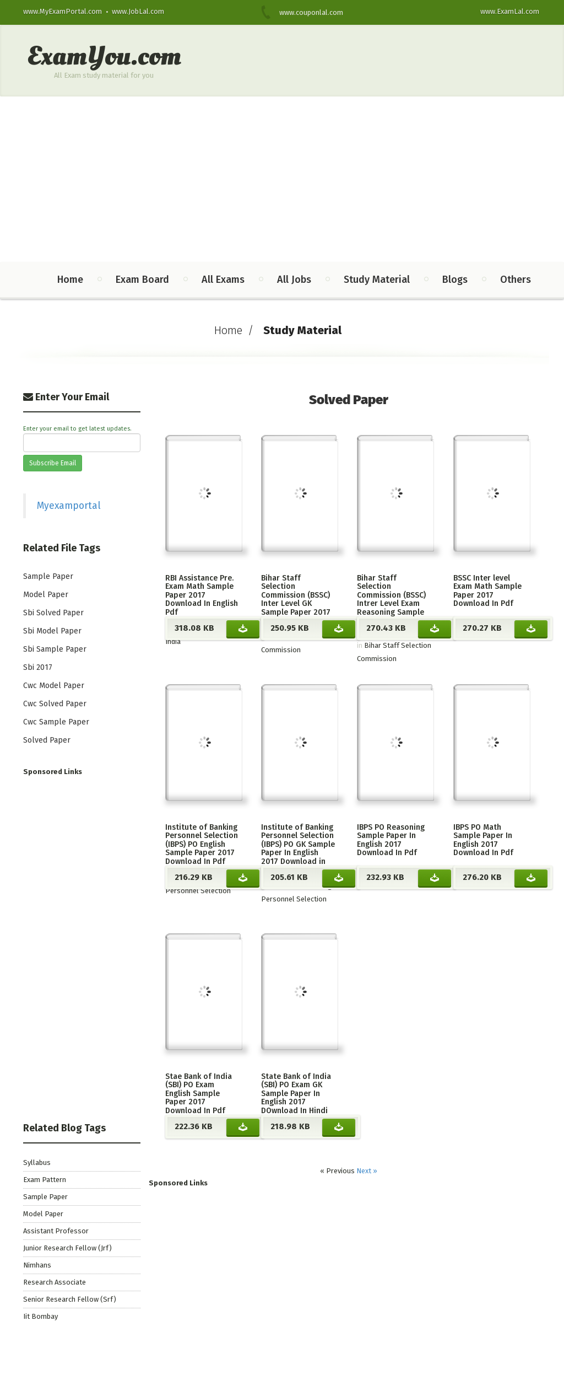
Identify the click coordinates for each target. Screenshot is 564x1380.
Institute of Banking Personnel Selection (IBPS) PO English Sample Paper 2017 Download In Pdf (201, 844)
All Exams (223, 279)
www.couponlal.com (304, 12)
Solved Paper (46, 740)
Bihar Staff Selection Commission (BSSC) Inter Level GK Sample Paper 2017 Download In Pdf (295, 599)
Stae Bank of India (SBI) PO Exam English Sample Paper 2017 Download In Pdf (198, 1093)
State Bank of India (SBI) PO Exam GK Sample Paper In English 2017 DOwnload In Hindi (296, 1093)
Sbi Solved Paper (53, 612)
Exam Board (142, 279)
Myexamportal (69, 506)
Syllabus (37, 1162)
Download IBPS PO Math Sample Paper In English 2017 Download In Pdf (530, 877)
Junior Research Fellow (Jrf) (67, 1248)
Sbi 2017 (37, 667)
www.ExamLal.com (509, 11)
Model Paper (45, 594)
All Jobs (294, 279)
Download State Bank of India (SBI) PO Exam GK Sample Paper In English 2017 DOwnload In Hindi (338, 1127)
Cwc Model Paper (53, 685)
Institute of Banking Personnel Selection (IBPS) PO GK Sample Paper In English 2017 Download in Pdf (298, 848)
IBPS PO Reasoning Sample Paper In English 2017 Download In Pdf (391, 840)
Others (515, 279)
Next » (366, 1171)
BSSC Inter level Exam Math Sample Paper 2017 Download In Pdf (487, 590)
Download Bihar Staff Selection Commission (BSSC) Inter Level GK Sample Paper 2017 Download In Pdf (338, 628)
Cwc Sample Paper (56, 722)
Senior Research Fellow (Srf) (69, 1299)
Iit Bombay (40, 1316)
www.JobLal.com (138, 11)
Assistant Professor (56, 1231)
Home (70, 279)
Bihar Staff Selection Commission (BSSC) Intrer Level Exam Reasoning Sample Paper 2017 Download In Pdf (391, 603)
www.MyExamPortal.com (62, 11)
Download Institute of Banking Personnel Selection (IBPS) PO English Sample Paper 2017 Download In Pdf (242, 877)
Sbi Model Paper (52, 631)
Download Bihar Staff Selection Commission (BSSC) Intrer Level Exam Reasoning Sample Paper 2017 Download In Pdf (434, 628)
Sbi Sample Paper (54, 649)
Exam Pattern (44, 1179)
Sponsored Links (178, 1183)
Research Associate (54, 1282)
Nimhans (37, 1265)
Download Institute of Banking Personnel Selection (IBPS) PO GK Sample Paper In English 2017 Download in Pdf (338, 877)
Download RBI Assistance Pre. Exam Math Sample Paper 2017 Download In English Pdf (242, 628)
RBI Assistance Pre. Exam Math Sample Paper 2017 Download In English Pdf (201, 595)
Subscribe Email (52, 463)
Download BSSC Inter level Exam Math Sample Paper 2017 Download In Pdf (530, 628)
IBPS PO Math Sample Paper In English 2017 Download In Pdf (483, 840)
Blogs (455, 279)
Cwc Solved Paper (54, 703)
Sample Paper (48, 576)
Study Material (377, 279)
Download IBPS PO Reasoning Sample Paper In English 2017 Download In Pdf (434, 877)
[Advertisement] (282, 179)
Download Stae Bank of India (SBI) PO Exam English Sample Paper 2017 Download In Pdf (242, 1127)
